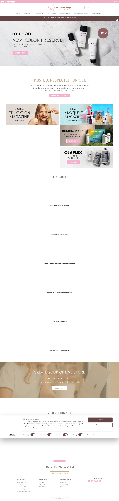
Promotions (65, 14)
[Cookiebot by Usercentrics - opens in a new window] (11, 497)
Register (115, 1)
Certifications (97, 14)
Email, (2, 1)
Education (52, 14)
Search (105, 7)
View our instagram (59, 473)
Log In (110, 1)
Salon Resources (81, 14)
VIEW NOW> (71, 18)
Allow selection (100, 487)
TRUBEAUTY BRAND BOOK (60, 95)
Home (18, 14)
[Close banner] (116, 480)
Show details (91, 497)
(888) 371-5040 (11, 1)
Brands (27, 14)
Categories (38, 14)
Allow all (100, 482)
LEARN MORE (59, 388)
